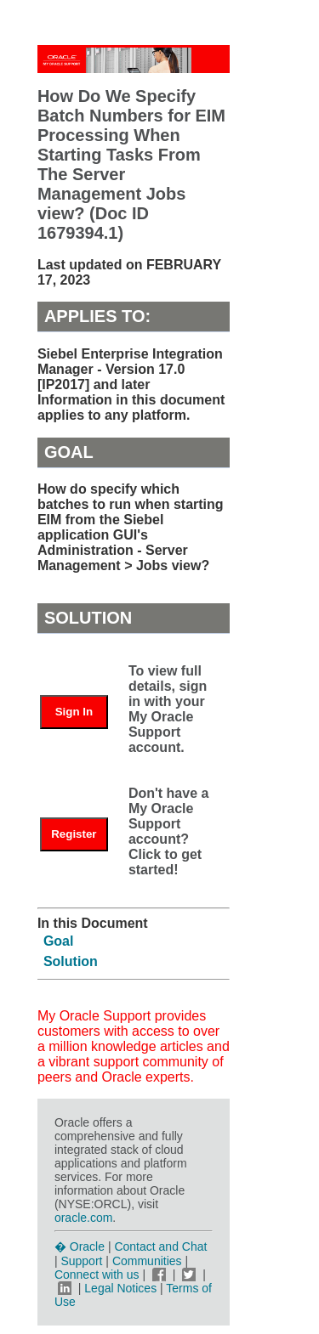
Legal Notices (120, 1288)
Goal (58, 941)
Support (81, 1261)
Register (73, 834)
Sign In (74, 711)
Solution (70, 961)
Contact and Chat (160, 1246)
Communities (147, 1261)
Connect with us (98, 1274)
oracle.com (83, 1217)
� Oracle (79, 1246)
